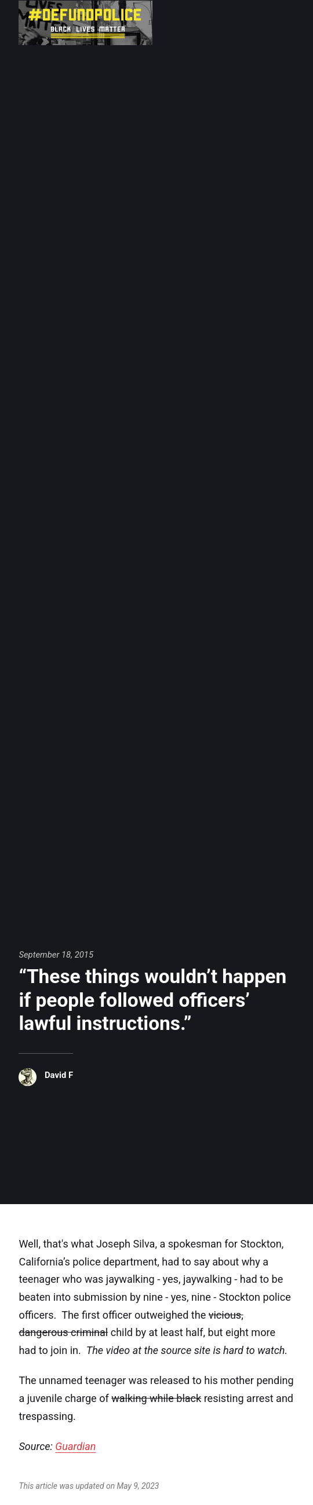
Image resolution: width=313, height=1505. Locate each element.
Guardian (75, 1446)
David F (59, 1075)
